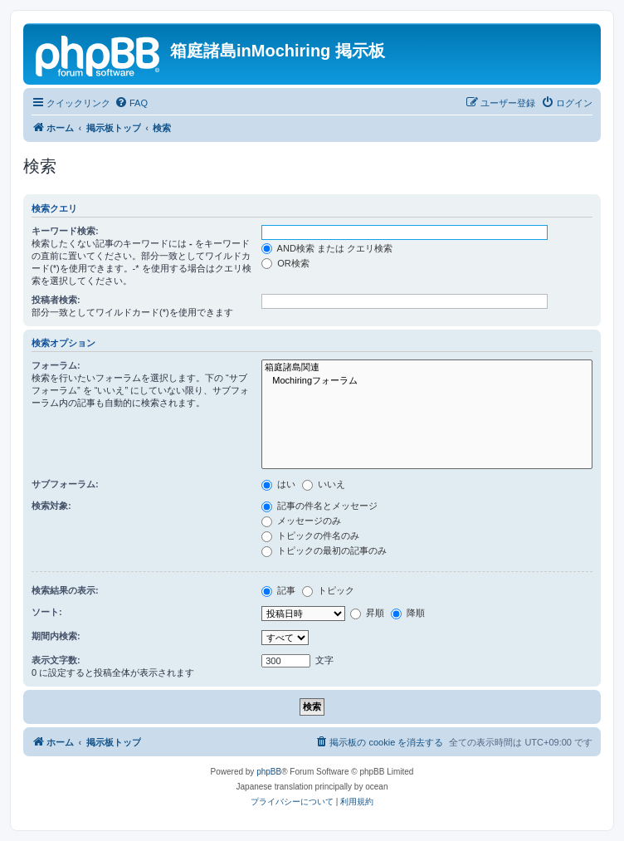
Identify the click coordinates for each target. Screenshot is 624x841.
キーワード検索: (65, 231)
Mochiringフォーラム (427, 381)
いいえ (323, 484)
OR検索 (285, 263)
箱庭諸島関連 (427, 367)
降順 (408, 613)
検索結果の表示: (65, 590)
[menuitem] (131, 103)
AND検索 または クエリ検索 (326, 248)
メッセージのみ (301, 521)
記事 (278, 590)
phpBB (268, 771)
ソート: (47, 612)
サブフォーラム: (65, 484)
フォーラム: (56, 365)
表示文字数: (56, 660)
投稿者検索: (56, 300)
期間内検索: (56, 636)
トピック (328, 590)
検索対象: (51, 506)
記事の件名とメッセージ (319, 506)
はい (278, 484)
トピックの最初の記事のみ (324, 550)
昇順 (367, 613)
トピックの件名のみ (310, 535)
